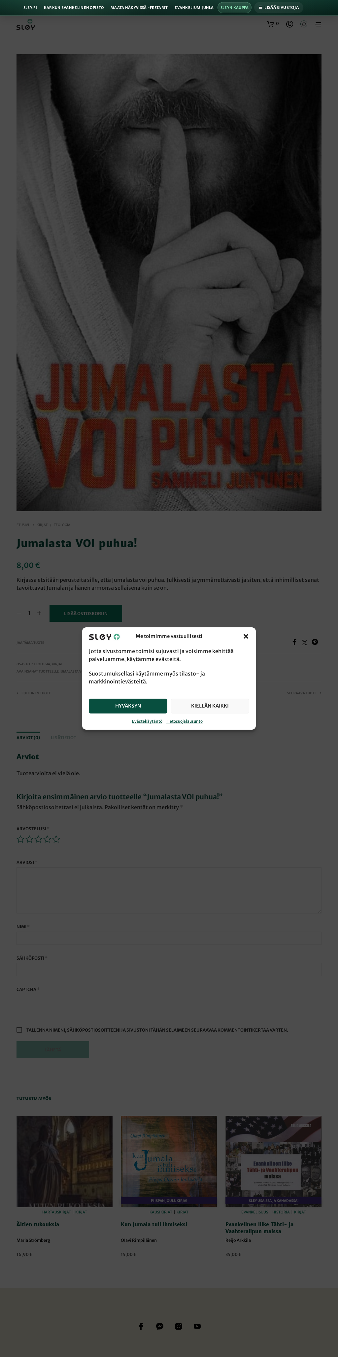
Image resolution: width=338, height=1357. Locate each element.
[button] (246, 636)
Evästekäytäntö (147, 721)
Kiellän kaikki (210, 706)
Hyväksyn (128, 706)
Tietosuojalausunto (184, 721)
